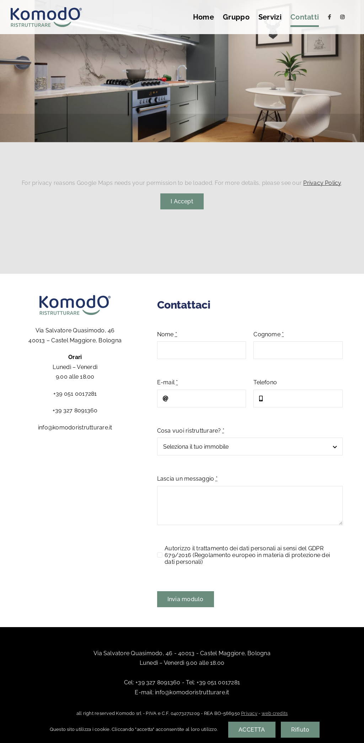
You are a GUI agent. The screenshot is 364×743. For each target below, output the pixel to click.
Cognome (268, 334)
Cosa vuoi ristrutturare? (190, 430)
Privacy (249, 713)
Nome (167, 334)
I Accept (182, 201)
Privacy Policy (322, 183)
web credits (275, 713)
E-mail (167, 382)
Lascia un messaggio (187, 478)
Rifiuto (300, 729)
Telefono (265, 382)
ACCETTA (252, 729)
